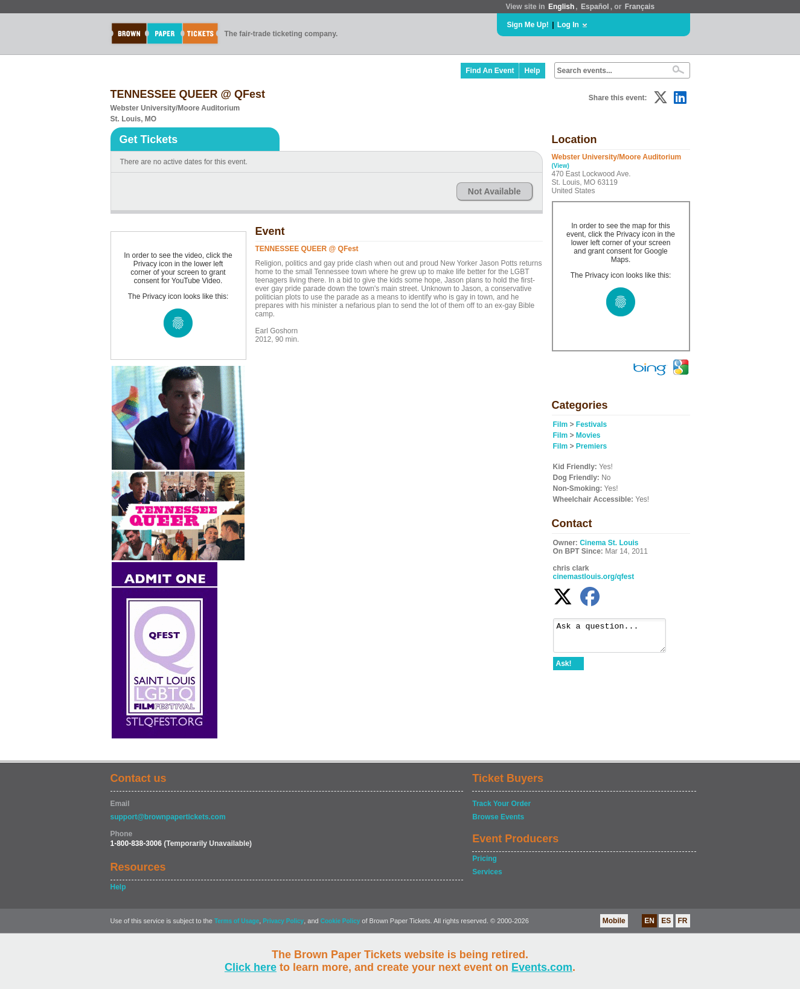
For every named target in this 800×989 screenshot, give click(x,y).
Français (639, 6)
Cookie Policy (340, 921)
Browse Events (498, 817)
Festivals (591, 424)
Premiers (591, 446)
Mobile (614, 921)
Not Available (494, 191)
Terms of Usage (236, 921)
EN (649, 921)
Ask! (564, 669)
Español (595, 6)
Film (560, 424)
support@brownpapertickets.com (168, 817)
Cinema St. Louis (609, 543)
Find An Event (490, 70)
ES (666, 921)
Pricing (484, 858)
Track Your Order (501, 803)
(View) (560, 165)
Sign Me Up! (528, 25)
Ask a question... (615, 638)
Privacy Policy (283, 921)
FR (683, 921)
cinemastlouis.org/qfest (594, 576)
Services (487, 872)
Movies (588, 435)
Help (532, 70)
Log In (568, 25)
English (561, 6)
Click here (251, 967)
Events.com (541, 967)
